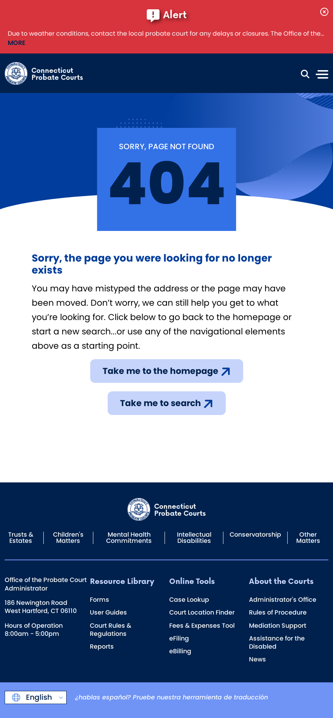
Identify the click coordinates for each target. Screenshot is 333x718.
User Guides (108, 612)
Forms (99, 599)
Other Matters (308, 537)
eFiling (179, 638)
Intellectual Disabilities (194, 537)
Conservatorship (255, 534)
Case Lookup (189, 599)
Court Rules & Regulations (110, 629)
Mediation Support (277, 625)
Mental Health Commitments (129, 537)
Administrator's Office (282, 599)
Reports (102, 646)
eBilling (180, 651)
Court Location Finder (202, 612)
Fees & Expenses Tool (202, 625)
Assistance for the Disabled (277, 642)
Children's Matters (68, 537)
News (257, 659)
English (38, 697)
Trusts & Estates (20, 537)
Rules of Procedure (278, 612)
